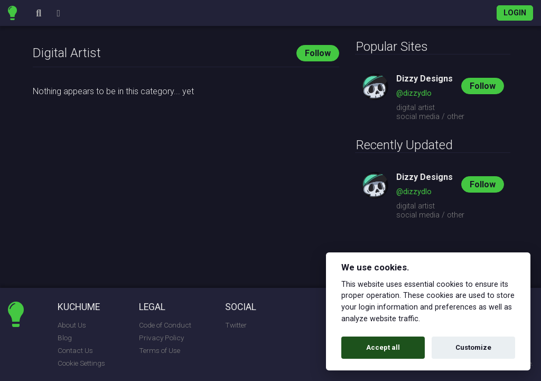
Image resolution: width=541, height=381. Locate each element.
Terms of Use (159, 350)
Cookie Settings (81, 363)
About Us (72, 325)
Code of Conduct (165, 325)
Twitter (236, 325)
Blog (65, 337)
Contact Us (75, 350)
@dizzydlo (414, 93)
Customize (473, 347)
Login (514, 12)
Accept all (383, 347)
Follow (318, 53)
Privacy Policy (161, 337)
